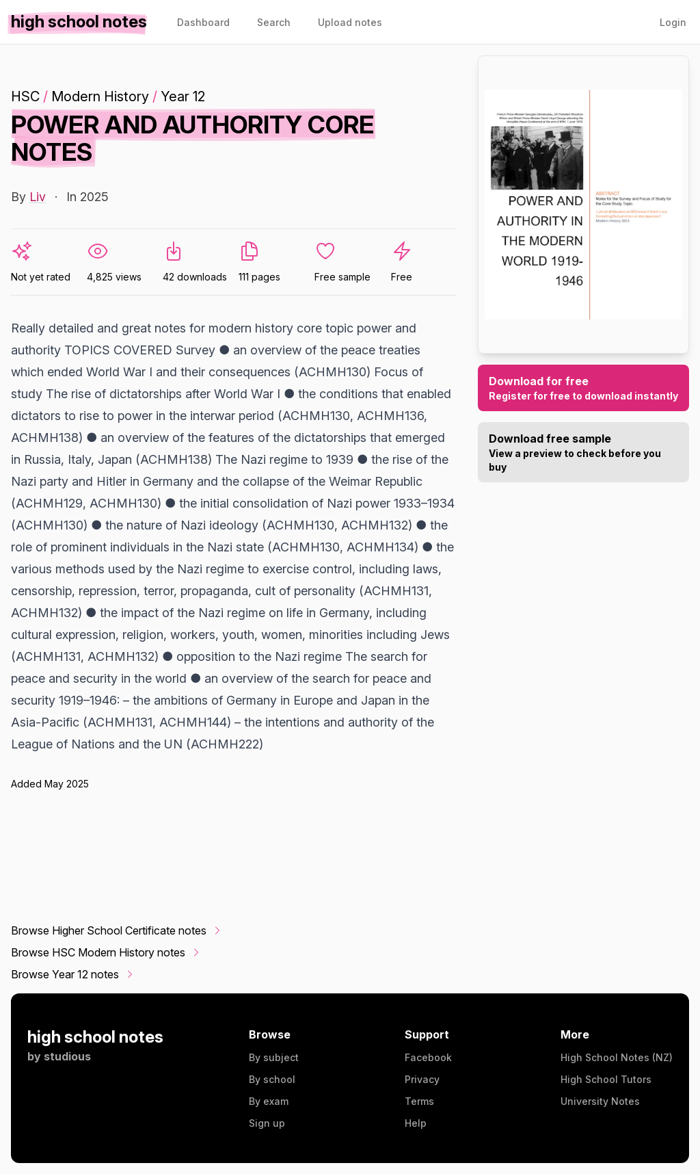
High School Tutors (606, 1079)
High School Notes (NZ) (617, 1057)
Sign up (267, 1123)
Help (416, 1123)
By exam (268, 1101)
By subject (274, 1057)
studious (67, 1056)
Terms (419, 1101)
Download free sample (583, 453)
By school (272, 1079)
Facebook (428, 1057)
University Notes (600, 1101)
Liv (37, 197)
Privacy (422, 1079)
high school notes (95, 1037)
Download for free (583, 388)
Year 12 (183, 96)
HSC (25, 96)
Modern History (100, 96)
